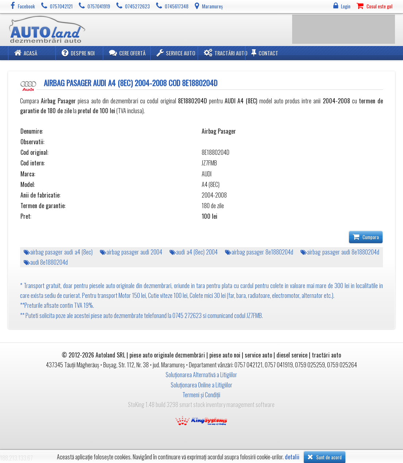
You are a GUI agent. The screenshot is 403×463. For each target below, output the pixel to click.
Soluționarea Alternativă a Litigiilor (201, 374)
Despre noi (78, 53)
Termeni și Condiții (201, 394)
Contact (264, 53)
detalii (292, 457)
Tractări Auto (225, 53)
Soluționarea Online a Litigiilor (201, 384)
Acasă (25, 53)
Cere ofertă (127, 53)
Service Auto (175, 53)
